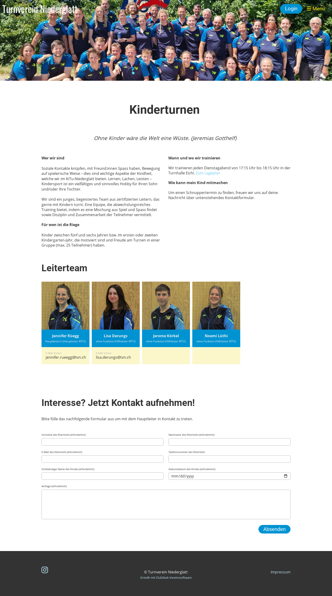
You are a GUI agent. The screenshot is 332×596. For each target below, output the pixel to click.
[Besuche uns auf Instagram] (45, 570)
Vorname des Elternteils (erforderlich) (64, 434)
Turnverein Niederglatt (39, 8)
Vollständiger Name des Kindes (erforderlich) (68, 469)
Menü (316, 9)
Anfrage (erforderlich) (54, 486)
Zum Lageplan (208, 173)
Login (291, 9)
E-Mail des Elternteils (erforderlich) (62, 452)
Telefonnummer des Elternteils (187, 452)
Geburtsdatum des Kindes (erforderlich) (192, 469)
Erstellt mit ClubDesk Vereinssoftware (166, 577)
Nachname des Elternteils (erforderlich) (191, 434)
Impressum (280, 572)
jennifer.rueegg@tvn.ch (66, 357)
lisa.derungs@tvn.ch (113, 357)
